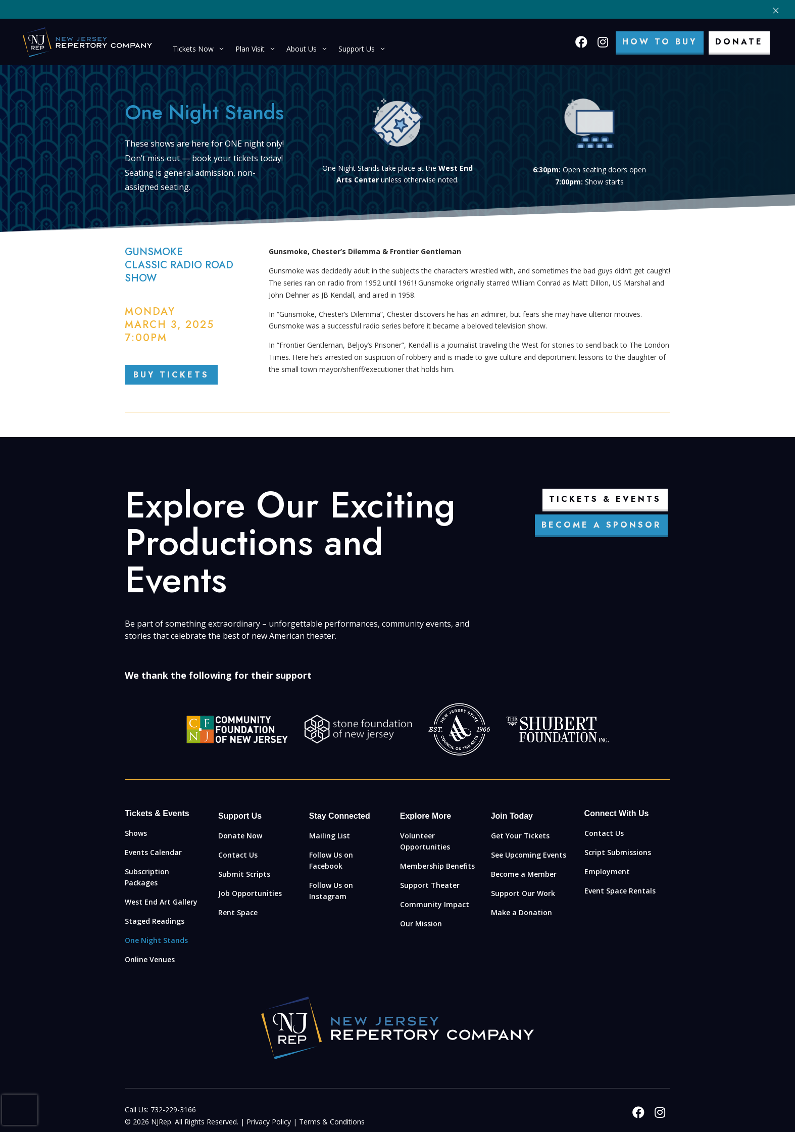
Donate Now (240, 835)
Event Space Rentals (620, 890)
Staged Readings (154, 921)
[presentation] (19, 1110)
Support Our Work (523, 893)
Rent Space (238, 912)
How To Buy (659, 42)
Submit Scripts (244, 874)
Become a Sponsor (601, 525)
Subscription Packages (147, 877)
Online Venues (150, 959)
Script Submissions (617, 852)
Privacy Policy (268, 1121)
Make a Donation (521, 912)
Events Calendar (153, 852)
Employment (607, 871)
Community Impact (434, 904)
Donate (739, 42)
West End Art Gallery (161, 902)
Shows (136, 833)
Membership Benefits (437, 866)
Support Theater (430, 885)
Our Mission (421, 923)
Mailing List (329, 835)
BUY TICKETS (171, 375)
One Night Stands (156, 940)
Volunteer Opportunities (425, 841)
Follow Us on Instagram (331, 890)
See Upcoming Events (528, 855)
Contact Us (238, 855)
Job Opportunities (250, 893)
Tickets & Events (605, 499)
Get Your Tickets (520, 835)
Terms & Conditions (332, 1121)
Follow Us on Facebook (331, 860)
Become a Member (524, 874)
